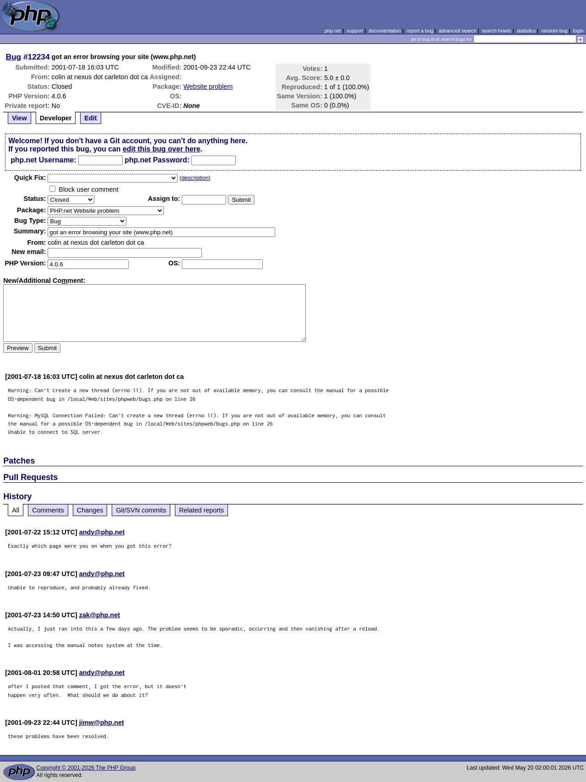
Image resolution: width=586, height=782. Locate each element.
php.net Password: (157, 160)
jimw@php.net (101, 722)
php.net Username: (43, 160)
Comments (48, 510)
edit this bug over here (162, 149)
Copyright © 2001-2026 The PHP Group (86, 768)
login (578, 30)
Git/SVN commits (141, 510)
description (194, 178)
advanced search (457, 30)
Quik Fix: (30, 177)
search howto (496, 30)
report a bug (420, 30)
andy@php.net (102, 532)
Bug (14, 56)
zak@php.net (99, 615)
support (355, 30)
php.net (333, 30)
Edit (90, 118)
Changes (90, 510)
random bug (554, 30)
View (19, 118)
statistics (526, 30)
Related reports (201, 510)
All (15, 510)
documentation (385, 30)
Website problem (208, 86)
